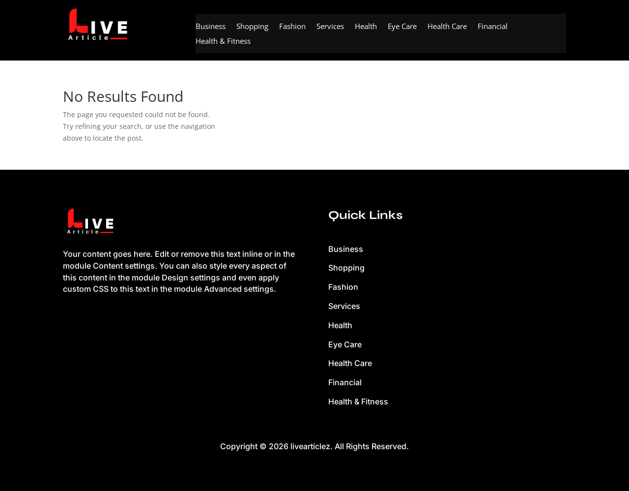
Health (366, 27)
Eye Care (402, 27)
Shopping (252, 27)
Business (211, 27)
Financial (493, 27)
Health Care (447, 27)
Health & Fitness (223, 41)
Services (330, 27)
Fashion (292, 27)
